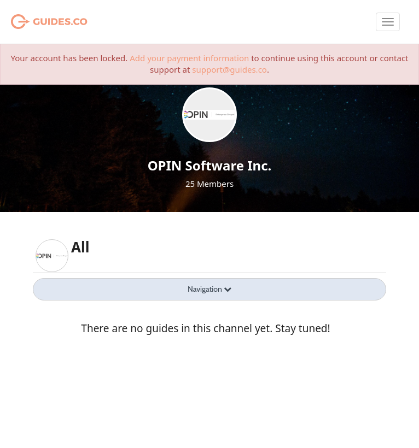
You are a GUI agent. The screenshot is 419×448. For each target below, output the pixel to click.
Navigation (209, 289)
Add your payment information (189, 57)
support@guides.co (229, 69)
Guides (35, 21)
